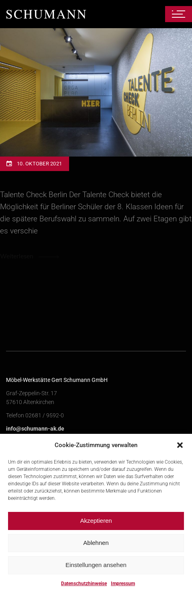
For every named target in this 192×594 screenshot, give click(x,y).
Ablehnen (95, 547)
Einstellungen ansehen (96, 570)
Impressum (123, 589)
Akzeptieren (96, 525)
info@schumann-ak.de (35, 428)
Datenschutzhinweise (84, 589)
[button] (180, 450)
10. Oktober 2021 (39, 164)
